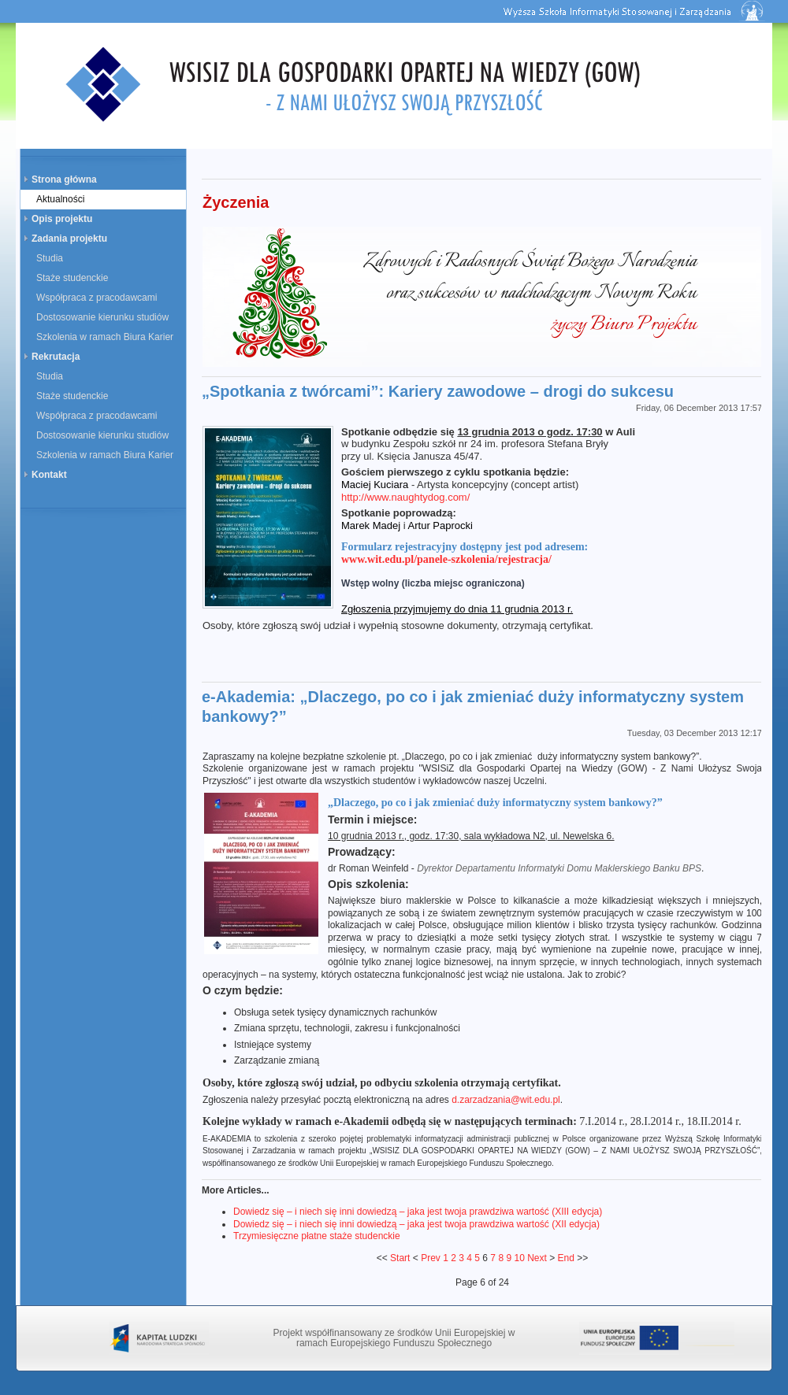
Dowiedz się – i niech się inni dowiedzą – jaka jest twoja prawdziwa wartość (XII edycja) (416, 1224)
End (566, 1258)
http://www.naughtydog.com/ (405, 497)
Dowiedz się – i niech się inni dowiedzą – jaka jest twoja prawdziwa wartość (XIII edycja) (417, 1211)
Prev (430, 1258)
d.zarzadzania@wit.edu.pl (506, 1099)
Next (537, 1258)
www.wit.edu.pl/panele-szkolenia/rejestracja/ (446, 559)
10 (519, 1258)
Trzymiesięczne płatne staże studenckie (316, 1235)
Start (400, 1258)
